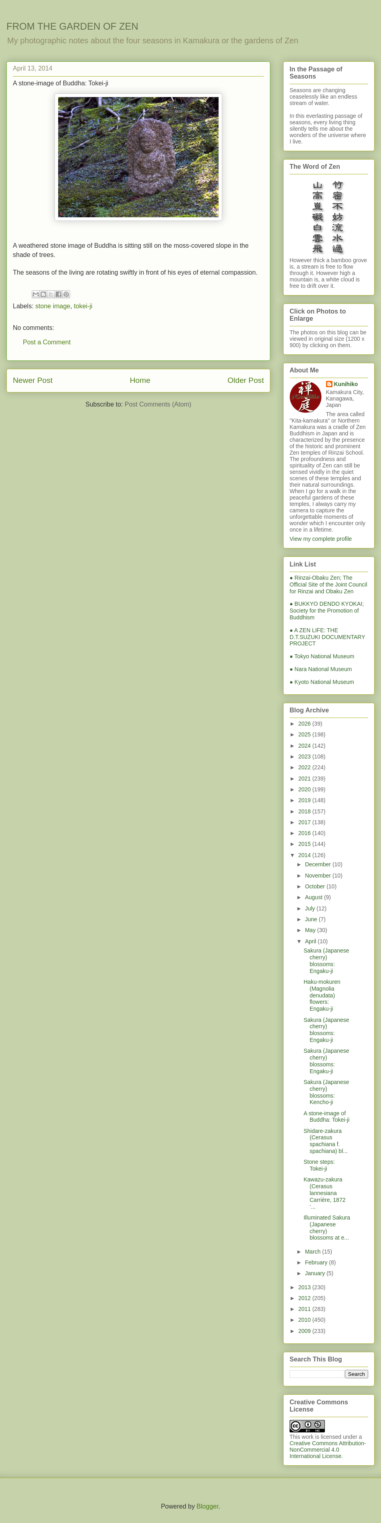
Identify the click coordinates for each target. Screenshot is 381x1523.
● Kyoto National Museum (322, 682)
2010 (305, 1320)
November (318, 875)
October (315, 886)
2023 (305, 756)
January (315, 1273)
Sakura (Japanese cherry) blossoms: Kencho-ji (326, 1092)
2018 (305, 811)
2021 (305, 778)
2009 (305, 1331)
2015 (305, 844)
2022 (305, 767)
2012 (305, 1298)
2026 (305, 723)
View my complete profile (321, 539)
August (314, 897)
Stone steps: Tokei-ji (319, 1165)
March (313, 1251)
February (317, 1262)
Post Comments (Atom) (158, 404)
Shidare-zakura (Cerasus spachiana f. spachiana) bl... (326, 1141)
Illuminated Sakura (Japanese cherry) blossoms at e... (327, 1227)
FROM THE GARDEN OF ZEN (72, 26)
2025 (305, 734)
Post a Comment (47, 342)
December (318, 864)
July (310, 908)
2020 (305, 789)
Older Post (245, 380)
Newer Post (33, 380)
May (311, 930)
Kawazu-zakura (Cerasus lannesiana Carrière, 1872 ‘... (325, 1193)
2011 (305, 1309)
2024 (305, 745)
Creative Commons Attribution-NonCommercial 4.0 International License (328, 1449)
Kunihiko (346, 384)
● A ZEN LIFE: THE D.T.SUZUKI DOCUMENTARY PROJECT (327, 637)
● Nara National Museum (321, 669)
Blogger (207, 1506)
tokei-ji (83, 306)
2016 (305, 833)
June (311, 919)
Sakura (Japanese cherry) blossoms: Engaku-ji (326, 960)
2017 (305, 822)
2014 (305, 855)
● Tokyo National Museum (322, 656)
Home (140, 380)
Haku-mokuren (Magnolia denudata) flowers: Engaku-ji (322, 995)
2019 (305, 800)
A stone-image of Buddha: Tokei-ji (326, 1116)
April (311, 941)
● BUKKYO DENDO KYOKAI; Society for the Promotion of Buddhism (327, 611)
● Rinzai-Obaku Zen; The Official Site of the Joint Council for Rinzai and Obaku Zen (328, 584)
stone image (52, 306)
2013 (305, 1287)
